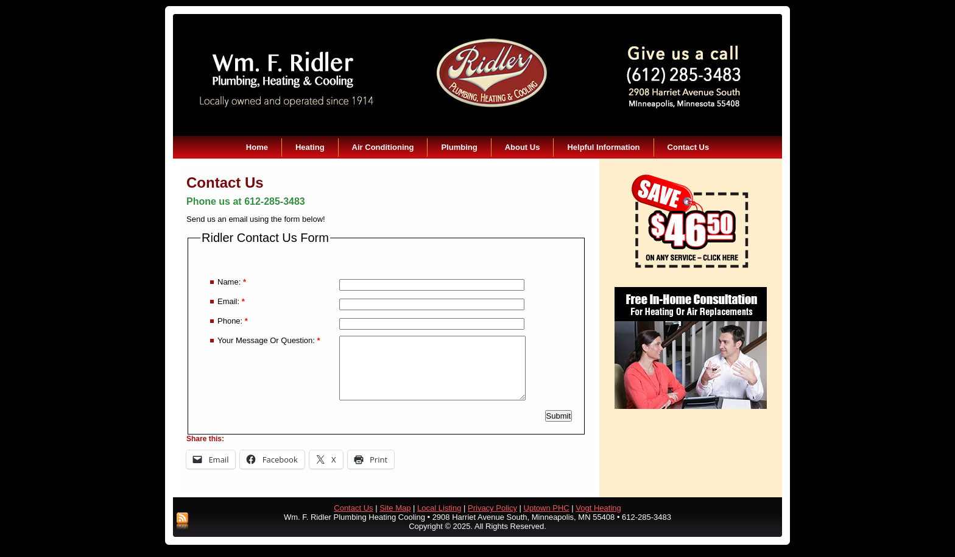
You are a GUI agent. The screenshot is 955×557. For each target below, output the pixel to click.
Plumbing (459, 147)
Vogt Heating (598, 508)
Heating (310, 147)
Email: (231, 301)
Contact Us (689, 147)
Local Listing (439, 508)
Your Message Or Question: (268, 340)
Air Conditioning (383, 147)
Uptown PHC (546, 508)
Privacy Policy (492, 508)
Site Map (395, 508)
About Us (522, 147)
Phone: (232, 320)
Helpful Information (603, 147)
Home (257, 147)
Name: (231, 281)
